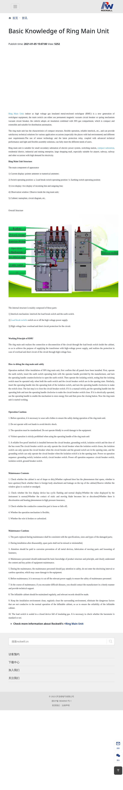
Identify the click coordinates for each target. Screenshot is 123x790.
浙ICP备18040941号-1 (62, 700)
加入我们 (14, 670)
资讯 (24, 18)
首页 (15, 18)
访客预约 (14, 654)
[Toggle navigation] (15, 7)
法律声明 (66, 705)
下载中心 (14, 662)
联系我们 (56, 705)
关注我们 (14, 678)
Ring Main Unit (74, 623)
